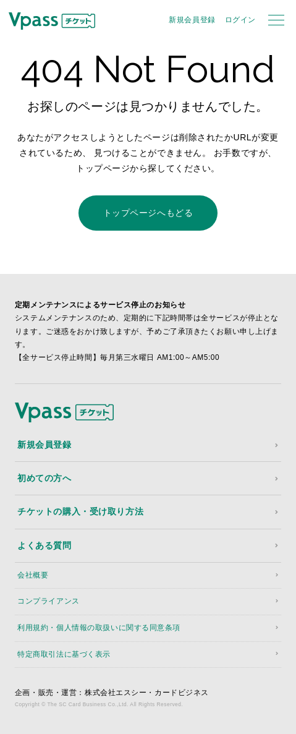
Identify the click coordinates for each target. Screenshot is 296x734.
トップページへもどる (148, 213)
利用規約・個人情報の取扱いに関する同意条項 (98, 627)
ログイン (240, 19)
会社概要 (32, 575)
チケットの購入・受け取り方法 (80, 511)
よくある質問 (44, 545)
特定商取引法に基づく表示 (64, 654)
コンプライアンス (48, 601)
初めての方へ (44, 478)
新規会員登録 (192, 19)
